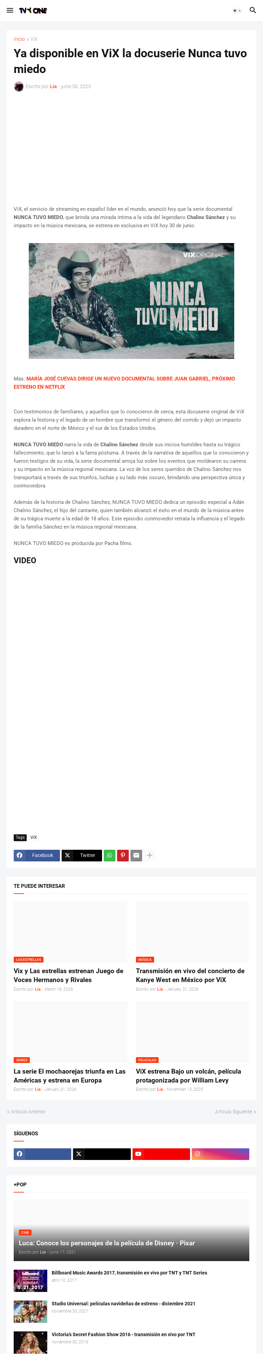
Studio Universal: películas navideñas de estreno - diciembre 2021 (124, 1303)
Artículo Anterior (28, 1111)
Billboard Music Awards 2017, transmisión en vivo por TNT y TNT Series (129, 1273)
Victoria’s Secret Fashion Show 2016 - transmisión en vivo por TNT (124, 1334)
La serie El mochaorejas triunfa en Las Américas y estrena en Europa (70, 1075)
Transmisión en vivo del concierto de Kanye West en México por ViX (190, 975)
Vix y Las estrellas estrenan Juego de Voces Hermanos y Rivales (68, 975)
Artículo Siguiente (233, 1111)
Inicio (19, 39)
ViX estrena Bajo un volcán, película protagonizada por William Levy (188, 1075)
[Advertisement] (131, 148)
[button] (9, 10)
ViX (34, 39)
